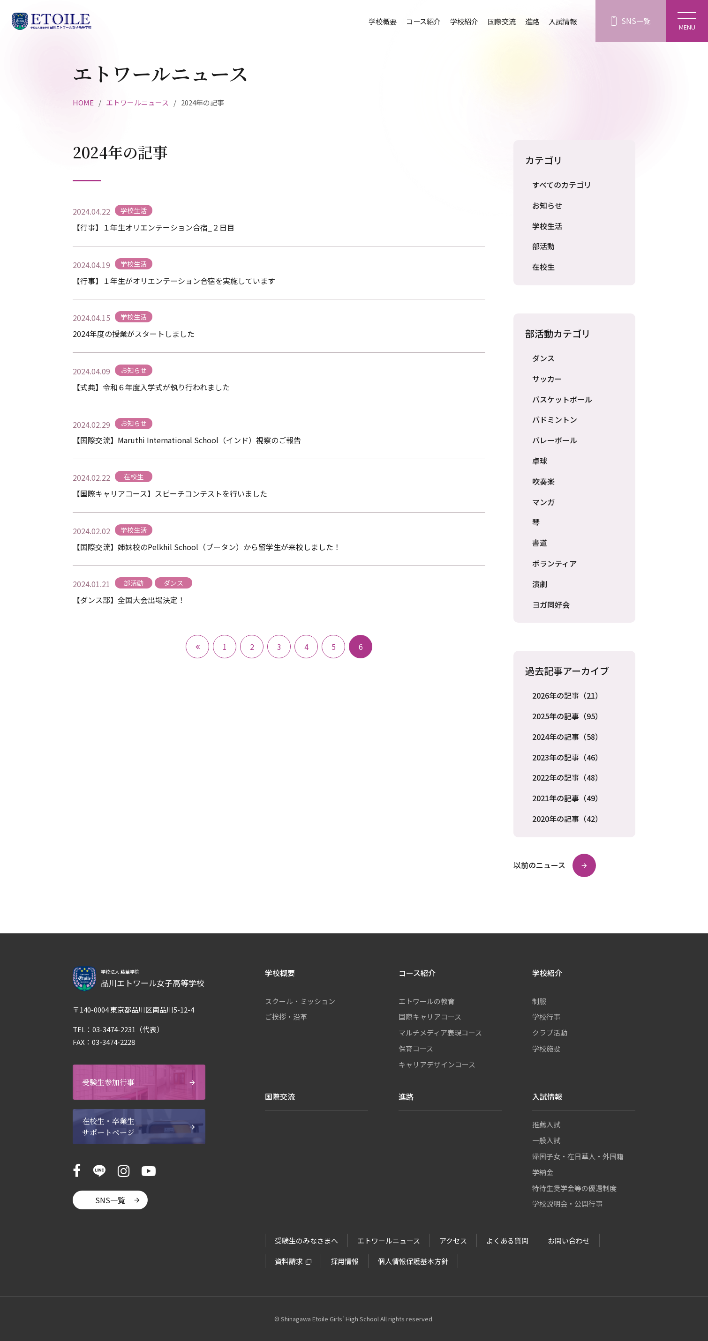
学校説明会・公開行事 (567, 1203)
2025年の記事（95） (567, 716)
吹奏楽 (543, 481)
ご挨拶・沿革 (286, 1016)
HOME (83, 102)
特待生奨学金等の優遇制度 (574, 1188)
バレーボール (554, 440)
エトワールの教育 (427, 1001)
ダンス (543, 358)
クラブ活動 (549, 1032)
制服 (539, 1001)
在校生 (543, 266)
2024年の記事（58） (567, 736)
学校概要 (373, 21)
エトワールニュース (137, 102)
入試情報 (562, 21)
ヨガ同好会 (551, 604)
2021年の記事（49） (567, 798)
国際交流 (498, 21)
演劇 (539, 583)
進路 (529, 21)
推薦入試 (546, 1124)
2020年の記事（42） (567, 818)
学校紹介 (459, 21)
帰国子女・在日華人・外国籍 (578, 1156)
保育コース (416, 1048)
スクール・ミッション (300, 1001)
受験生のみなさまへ (306, 1240)
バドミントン (554, 419)
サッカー (547, 378)
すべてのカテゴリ (561, 184)
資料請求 (289, 1261)
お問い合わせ (569, 1240)
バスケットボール (562, 399)
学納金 (542, 1172)
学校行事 (546, 1016)
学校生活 (547, 225)
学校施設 (546, 1048)
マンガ (543, 501)
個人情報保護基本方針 (413, 1261)
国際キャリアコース (430, 1016)
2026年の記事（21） (567, 695)
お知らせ (547, 205)
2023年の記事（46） (567, 757)
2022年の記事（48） (567, 777)
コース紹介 (415, 21)
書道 (539, 542)
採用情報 (345, 1261)
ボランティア (554, 563)
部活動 (543, 246)
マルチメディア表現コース (440, 1032)
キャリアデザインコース (437, 1064)
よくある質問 (507, 1240)
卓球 (539, 460)
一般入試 (546, 1140)
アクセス (453, 1240)
